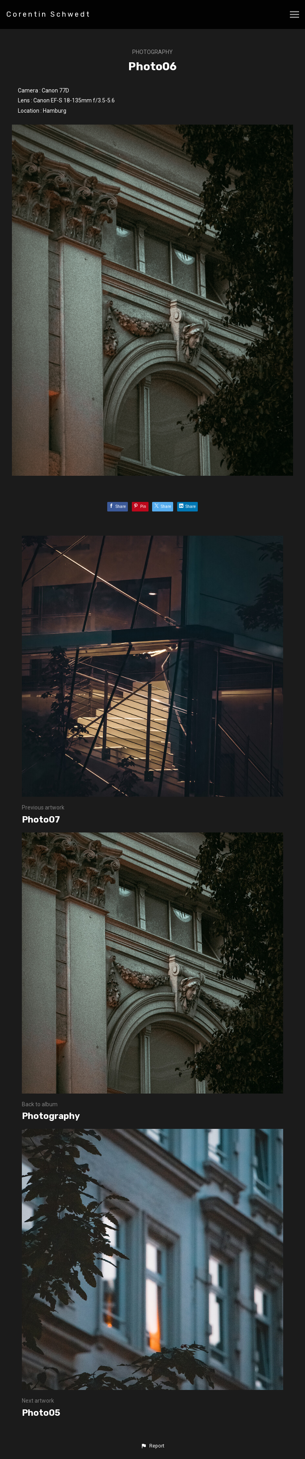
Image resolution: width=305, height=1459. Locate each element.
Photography (152, 52)
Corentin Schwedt (48, 14)
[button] (152, 1445)
